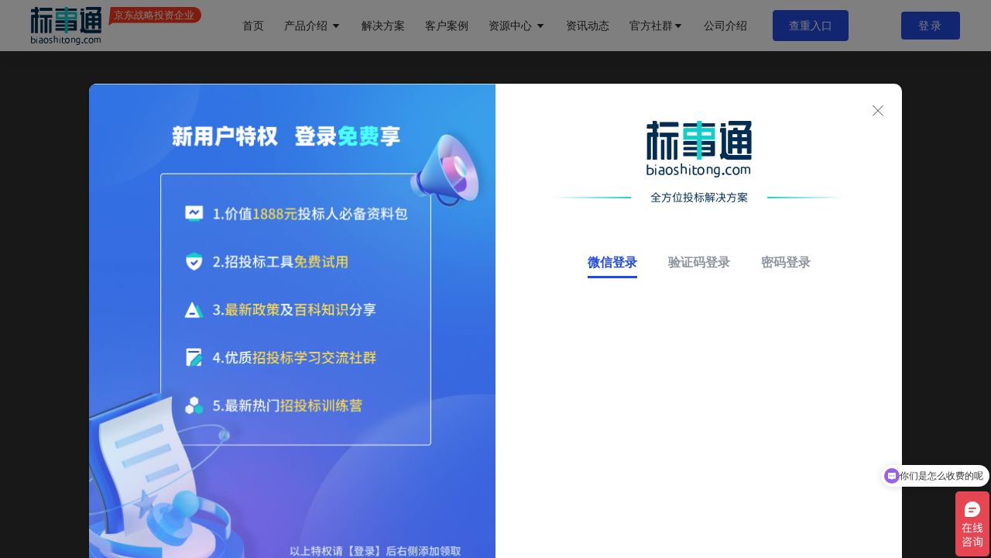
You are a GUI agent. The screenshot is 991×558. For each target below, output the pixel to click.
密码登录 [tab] (786, 262)
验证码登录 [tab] (699, 262)
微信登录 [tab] (612, 262)
